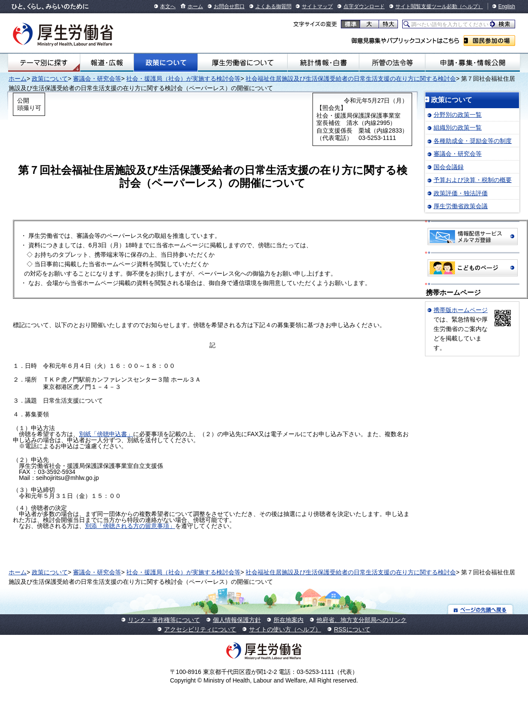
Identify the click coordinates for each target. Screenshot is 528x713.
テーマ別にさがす (43, 63)
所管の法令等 (392, 63)
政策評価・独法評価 (461, 193)
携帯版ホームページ (461, 309)
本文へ (168, 6)
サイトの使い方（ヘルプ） (285, 629)
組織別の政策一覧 (458, 127)
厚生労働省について (242, 63)
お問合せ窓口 (229, 6)
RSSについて (352, 629)
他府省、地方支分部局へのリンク (361, 619)
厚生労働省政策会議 (461, 206)
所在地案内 (288, 619)
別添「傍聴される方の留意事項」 (130, 525)
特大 (388, 24)
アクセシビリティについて (200, 629)
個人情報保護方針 (237, 619)
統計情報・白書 (323, 63)
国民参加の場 (489, 40)
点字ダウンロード (364, 6)
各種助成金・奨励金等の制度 (473, 140)
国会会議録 (449, 167)
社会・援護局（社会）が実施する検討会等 (183, 78)
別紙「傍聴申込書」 (106, 434)
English (506, 6)
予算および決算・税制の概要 (473, 179)
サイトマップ (317, 6)
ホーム (195, 6)
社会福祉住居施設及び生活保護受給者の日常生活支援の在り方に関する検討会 (351, 78)
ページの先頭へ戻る (480, 609)
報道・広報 (107, 63)
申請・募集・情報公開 (472, 63)
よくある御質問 (273, 6)
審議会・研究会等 (97, 78)
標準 (350, 24)
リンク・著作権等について (164, 619)
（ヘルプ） (470, 6)
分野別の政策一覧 (458, 114)
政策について (165, 63)
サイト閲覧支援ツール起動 (426, 6)
